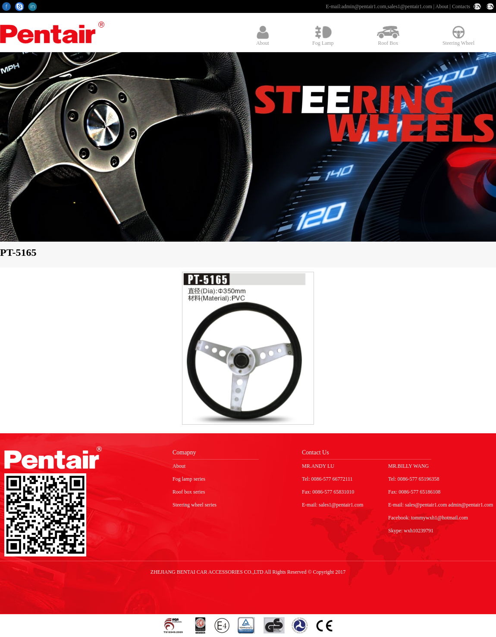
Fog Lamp (323, 36)
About (442, 6)
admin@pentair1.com (363, 6)
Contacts (461, 6)
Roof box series (189, 492)
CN (490, 6)
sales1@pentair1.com (409, 6)
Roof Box (388, 36)
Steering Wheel (458, 36)
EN (477, 6)
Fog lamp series (189, 479)
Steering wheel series (195, 505)
